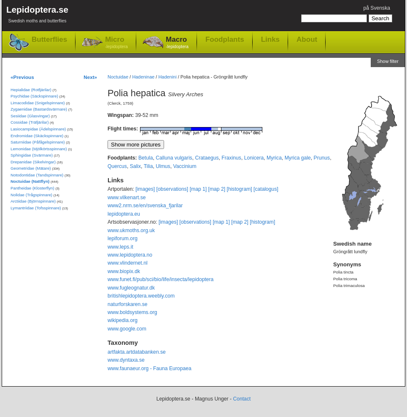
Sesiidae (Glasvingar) (30, 116)
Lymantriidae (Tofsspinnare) (36, 208)
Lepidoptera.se (37, 16)
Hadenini (167, 76)
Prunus (322, 158)
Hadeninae (143, 76)
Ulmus (163, 166)
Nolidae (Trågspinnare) (31, 194)
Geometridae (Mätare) (31, 168)
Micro (116, 42)
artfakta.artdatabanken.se (137, 352)
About (306, 39)
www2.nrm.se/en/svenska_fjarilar (145, 205)
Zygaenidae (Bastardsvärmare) (39, 109)
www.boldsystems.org (132, 312)
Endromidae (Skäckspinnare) (37, 135)
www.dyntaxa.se (126, 360)
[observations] (172, 189)
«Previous (22, 77)
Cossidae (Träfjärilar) (30, 122)
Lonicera (254, 158)
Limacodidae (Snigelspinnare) (38, 102)
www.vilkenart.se (127, 197)
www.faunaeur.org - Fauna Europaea (149, 368)
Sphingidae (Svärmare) (32, 155)
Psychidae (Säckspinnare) (34, 96)
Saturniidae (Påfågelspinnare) (38, 142)
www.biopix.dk (124, 271)
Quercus (117, 166)
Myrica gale (298, 158)
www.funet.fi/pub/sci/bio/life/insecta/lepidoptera (160, 279)
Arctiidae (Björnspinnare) (33, 201)
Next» (90, 77)
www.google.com (127, 329)
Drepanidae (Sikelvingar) (33, 162)
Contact (242, 399)
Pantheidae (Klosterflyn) (32, 188)
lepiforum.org (122, 238)
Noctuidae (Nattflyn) (30, 181)
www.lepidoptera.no (130, 255)
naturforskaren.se (128, 304)
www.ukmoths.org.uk (131, 230)
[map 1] (198, 189)
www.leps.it (120, 247)
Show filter (388, 61)
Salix (135, 166)
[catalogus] (265, 189)
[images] (145, 189)
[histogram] (239, 189)
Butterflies (49, 39)
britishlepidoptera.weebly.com (141, 296)
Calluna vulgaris (174, 158)
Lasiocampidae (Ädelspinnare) (38, 129)
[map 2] (217, 189)
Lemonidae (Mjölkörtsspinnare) (39, 148)
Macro (177, 42)
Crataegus (206, 158)
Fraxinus (231, 158)
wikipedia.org (122, 320)
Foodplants (224, 39)
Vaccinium (184, 166)
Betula (145, 158)
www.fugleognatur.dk (131, 288)
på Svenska (376, 8)
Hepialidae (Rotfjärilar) (31, 89)
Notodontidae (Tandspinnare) (37, 175)
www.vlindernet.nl (128, 263)
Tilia (148, 166)
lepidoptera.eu (124, 214)
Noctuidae (118, 76)
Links (270, 39)
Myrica (274, 158)
